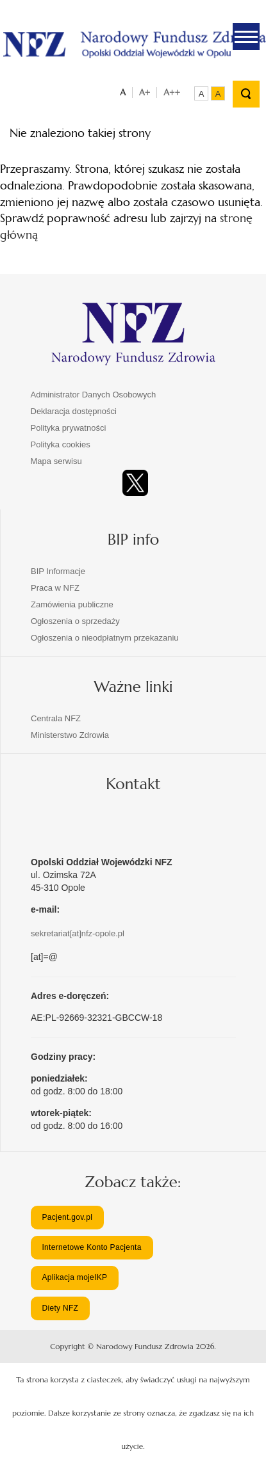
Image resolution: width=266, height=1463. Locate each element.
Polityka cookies (60, 444)
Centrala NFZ (56, 718)
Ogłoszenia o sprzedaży (75, 621)
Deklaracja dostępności (74, 411)
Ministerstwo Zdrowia (70, 735)
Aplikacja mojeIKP (74, 1277)
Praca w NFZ (55, 588)
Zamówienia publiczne (72, 604)
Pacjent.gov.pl (67, 1217)
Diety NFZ (60, 1308)
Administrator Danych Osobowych (93, 394)
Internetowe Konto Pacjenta (91, 1247)
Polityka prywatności (68, 428)
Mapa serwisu (56, 461)
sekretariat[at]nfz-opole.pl (77, 933)
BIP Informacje (58, 571)
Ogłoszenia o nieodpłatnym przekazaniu (105, 638)
